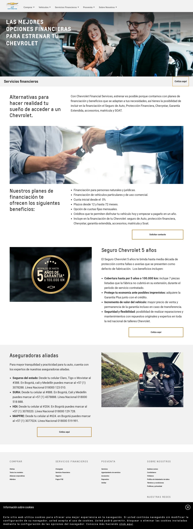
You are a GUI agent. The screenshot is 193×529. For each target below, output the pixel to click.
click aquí (126, 523)
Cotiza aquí (156, 332)
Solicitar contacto (157, 234)
